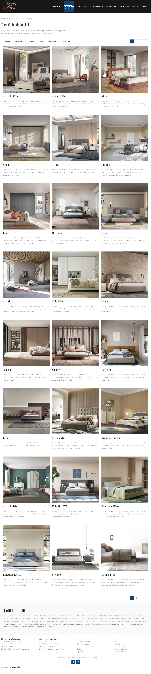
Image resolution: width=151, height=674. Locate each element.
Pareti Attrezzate (84, 644)
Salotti (117, 639)
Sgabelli (80, 652)
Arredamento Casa (13, 18)
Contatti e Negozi (140, 6)
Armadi (117, 644)
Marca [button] (7, 41)
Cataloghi (124, 6)
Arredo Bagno (120, 649)
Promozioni (111, 6)
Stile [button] (41, 41)
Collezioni (82, 6)
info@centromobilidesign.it (18, 649)
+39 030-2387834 (48, 646)
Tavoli (79, 647)
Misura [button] (31, 41)
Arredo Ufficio (120, 652)
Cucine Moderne (83, 639)
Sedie (79, 649)
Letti (22, 18)
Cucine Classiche (83, 641)
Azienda (56, 6)
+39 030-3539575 (10, 646)
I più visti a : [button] (66, 41)
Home (3, 18)
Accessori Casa (121, 647)
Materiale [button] (19, 41)
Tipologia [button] (52, 41)
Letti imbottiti (31, 18)
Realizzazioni (96, 6)
